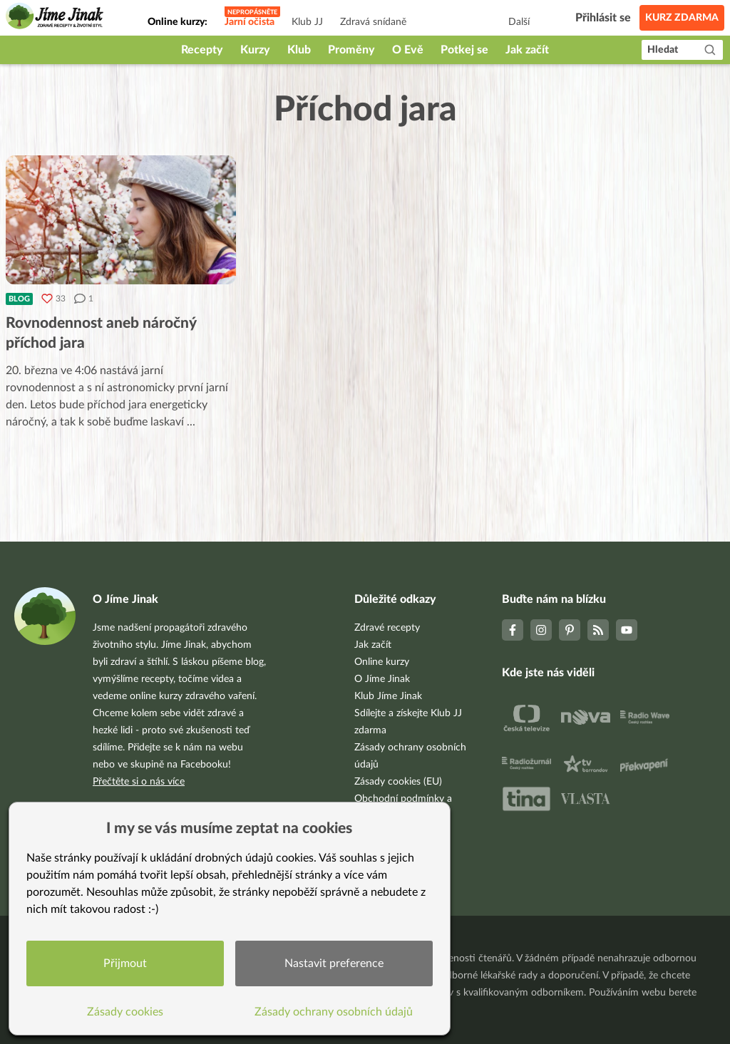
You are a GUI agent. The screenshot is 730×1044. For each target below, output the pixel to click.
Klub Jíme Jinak (388, 696)
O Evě (407, 50)
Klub (299, 50)
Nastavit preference (334, 963)
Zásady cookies (125, 1012)
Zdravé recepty (387, 628)
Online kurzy (381, 662)
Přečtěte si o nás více (139, 782)
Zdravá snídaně (373, 22)
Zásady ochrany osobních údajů (334, 1012)
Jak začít (527, 50)
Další (519, 22)
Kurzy (255, 50)
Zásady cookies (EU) (398, 782)
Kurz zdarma (682, 18)
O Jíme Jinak (382, 679)
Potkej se (464, 50)
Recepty (202, 50)
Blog (19, 299)
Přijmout (125, 963)
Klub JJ (307, 22)
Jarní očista (249, 22)
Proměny (351, 50)
